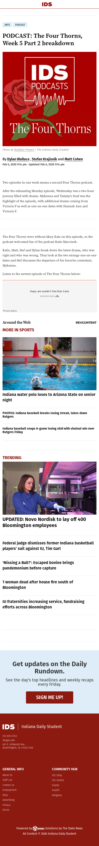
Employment (9, 790)
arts (7, 24)
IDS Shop (57, 775)
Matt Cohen (74, 159)
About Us (7, 775)
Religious (57, 795)
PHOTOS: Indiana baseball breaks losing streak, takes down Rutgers (45, 414)
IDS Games (58, 780)
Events (55, 785)
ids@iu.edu (9, 740)
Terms (6, 810)
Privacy (6, 805)
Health (55, 790)
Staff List (7, 780)
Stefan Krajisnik (44, 159)
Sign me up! (49, 697)
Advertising (8, 800)
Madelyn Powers (24, 149)
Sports (26, 329)
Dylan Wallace (18, 159)
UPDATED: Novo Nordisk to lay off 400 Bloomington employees (44, 522)
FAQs (5, 795)
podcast (20, 24)
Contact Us (8, 785)
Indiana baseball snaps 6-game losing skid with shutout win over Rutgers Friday (48, 430)
